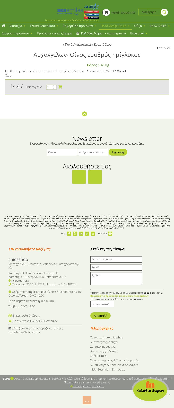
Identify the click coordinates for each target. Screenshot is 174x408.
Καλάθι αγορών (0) (118, 12)
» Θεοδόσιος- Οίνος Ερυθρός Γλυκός (83, 226)
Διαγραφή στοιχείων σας (87, 386)
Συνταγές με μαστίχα (102, 346)
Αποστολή (100, 316)
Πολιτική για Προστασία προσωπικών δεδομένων (119, 295)
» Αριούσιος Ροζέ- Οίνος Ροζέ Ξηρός (25, 218)
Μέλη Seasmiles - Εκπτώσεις (107, 369)
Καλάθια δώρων (150, 387)
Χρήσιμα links (98, 356)
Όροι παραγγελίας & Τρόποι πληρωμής (114, 360)
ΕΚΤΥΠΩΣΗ (105, 233)
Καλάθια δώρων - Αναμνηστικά (101, 33)
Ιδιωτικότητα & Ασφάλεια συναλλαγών (114, 365)
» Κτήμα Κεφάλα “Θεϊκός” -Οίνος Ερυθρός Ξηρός (29, 221)
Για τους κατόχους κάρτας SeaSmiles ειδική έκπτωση (72, 20)
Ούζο (139, 26)
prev (160, 48)
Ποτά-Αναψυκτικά (115, 26)
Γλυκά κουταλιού (44, 26)
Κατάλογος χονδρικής (103, 351)
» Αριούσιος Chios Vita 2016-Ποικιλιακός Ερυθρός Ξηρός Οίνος (66, 218)
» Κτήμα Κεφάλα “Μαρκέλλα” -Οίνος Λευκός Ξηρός (111, 221)
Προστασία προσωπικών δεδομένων (87, 382)
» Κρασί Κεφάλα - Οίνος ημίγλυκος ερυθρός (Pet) (68, 228)
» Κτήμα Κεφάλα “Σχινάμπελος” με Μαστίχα (116, 223)
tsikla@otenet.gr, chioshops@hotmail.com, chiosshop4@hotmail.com (35, 330)
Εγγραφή (118, 152)
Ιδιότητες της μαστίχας (104, 342)
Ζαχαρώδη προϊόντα (79, 26)
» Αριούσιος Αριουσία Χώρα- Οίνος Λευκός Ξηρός (104, 216)
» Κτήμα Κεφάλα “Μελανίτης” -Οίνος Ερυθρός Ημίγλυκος (74, 223)
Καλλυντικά (160, 26)
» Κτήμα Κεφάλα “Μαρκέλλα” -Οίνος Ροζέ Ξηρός (151, 221)
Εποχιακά (139, 33)
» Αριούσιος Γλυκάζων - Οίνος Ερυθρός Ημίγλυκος (63, 216)
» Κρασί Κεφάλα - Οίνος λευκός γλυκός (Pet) (106, 228)
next (167, 48)
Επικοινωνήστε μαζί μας (29, 249)
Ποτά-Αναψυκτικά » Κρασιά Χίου (88, 44)
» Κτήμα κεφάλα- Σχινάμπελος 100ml (148, 223)
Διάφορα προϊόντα (17, 33)
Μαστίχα (17, 26)
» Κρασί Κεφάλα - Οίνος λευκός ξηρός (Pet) (153, 226)
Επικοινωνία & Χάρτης (24, 315)
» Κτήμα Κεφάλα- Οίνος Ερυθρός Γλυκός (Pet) (116, 226)
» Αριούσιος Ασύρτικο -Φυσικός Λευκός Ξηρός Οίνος (113, 218)
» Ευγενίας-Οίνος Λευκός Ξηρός (54, 226)
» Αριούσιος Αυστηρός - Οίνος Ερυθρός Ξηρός (23, 216)
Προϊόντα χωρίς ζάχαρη (54, 33)
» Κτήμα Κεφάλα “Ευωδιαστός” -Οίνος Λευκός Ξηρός (70, 221)
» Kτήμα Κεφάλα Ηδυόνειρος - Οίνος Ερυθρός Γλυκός (30, 223)
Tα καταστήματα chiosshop (106, 337)
